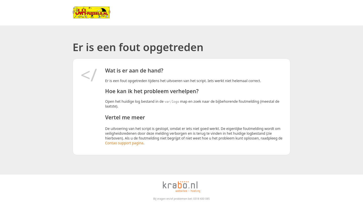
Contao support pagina (124, 143)
